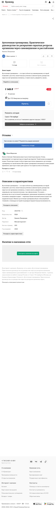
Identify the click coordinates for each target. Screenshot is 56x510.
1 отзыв (14, 63)
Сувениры (35, 10)
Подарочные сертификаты (38, 478)
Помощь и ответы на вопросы (39, 486)
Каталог (5, 6)
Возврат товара (7, 496)
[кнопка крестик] (22, 211)
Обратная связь (34, 496)
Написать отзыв (28, 145)
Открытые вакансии (8, 478)
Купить (25, 103)
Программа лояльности (9, 475)
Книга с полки (12, 10)
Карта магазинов (34, 471)
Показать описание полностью (13, 282)
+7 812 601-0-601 (8, 461)
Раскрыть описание (10, 205)
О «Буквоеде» (6, 471)
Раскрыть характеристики (12, 233)
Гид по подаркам (24, 10)
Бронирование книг (35, 475)
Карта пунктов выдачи (9, 490)
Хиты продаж (44, 10)
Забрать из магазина (28, 124)
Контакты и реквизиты (37, 490)
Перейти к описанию (10, 82)
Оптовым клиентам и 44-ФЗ (38, 493)
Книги (3, 10)
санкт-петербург (11, 117)
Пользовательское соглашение (12, 493)
